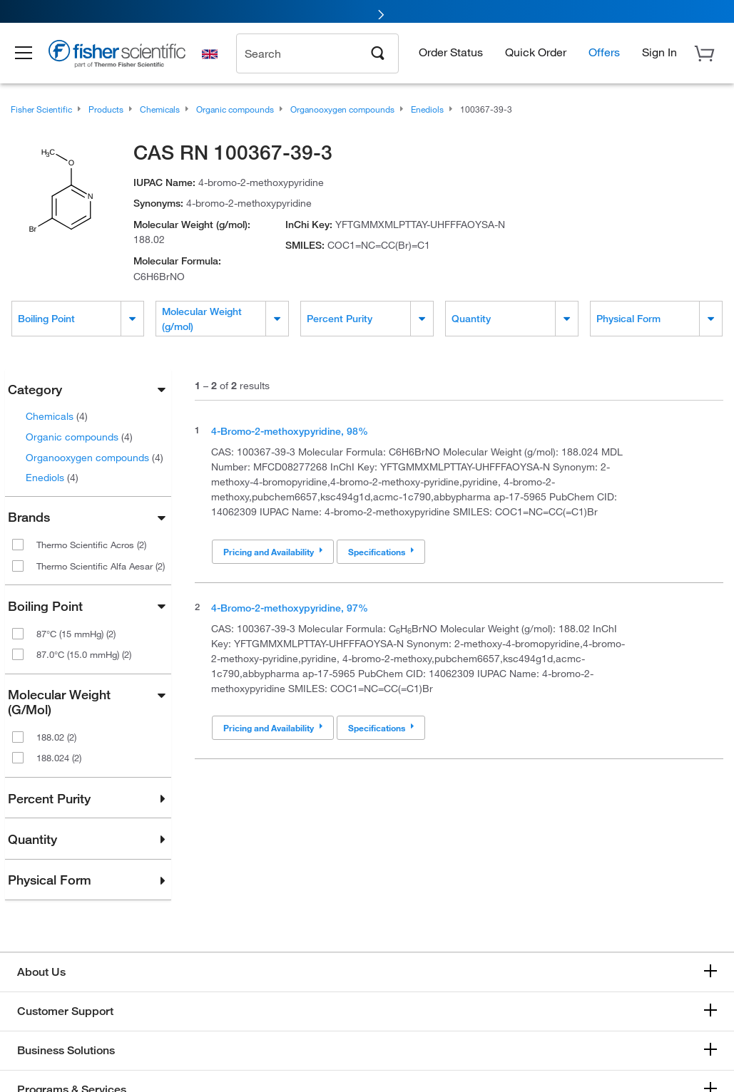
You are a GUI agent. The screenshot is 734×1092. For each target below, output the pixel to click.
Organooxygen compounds (94, 457)
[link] (367, 12)
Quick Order (535, 54)
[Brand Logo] (125, 58)
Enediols (52, 477)
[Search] (378, 54)
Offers (604, 54)
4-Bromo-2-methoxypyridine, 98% (289, 431)
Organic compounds (79, 437)
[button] (30, 55)
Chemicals (57, 416)
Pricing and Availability (272, 551)
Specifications (381, 551)
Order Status (451, 54)
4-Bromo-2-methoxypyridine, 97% (289, 608)
